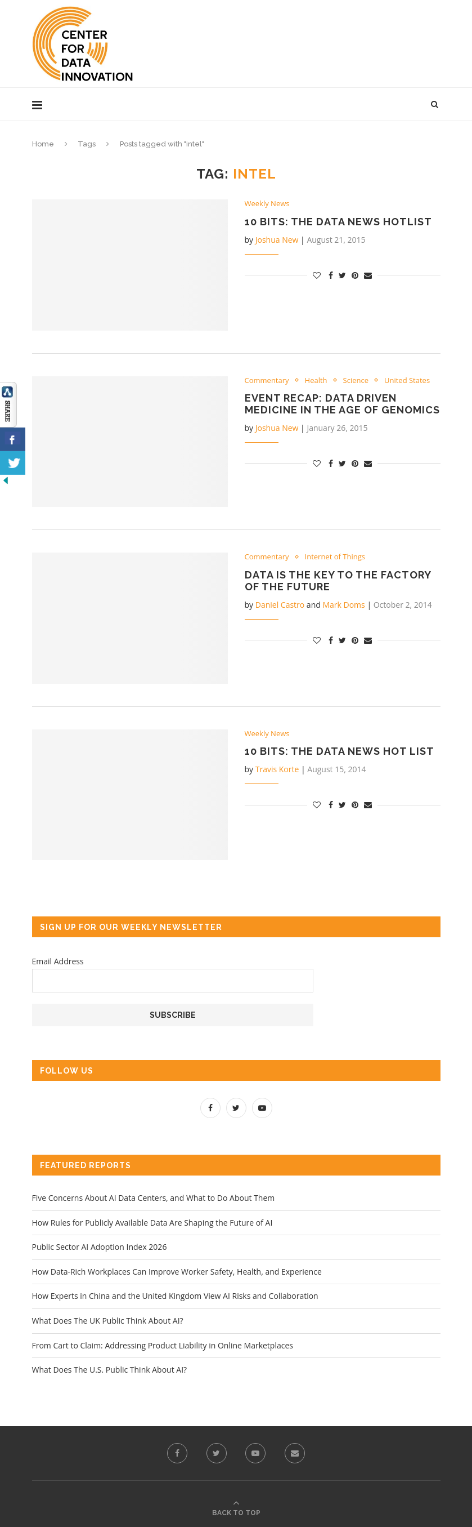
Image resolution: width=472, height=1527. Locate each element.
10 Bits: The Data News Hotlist (338, 222)
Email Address (58, 961)
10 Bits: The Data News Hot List (339, 751)
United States (407, 380)
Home (43, 144)
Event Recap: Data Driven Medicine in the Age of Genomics (342, 404)
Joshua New (277, 239)
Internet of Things (335, 557)
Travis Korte (277, 769)
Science (355, 380)
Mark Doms (343, 604)
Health (316, 380)
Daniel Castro (280, 604)
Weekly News (267, 203)
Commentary (267, 380)
